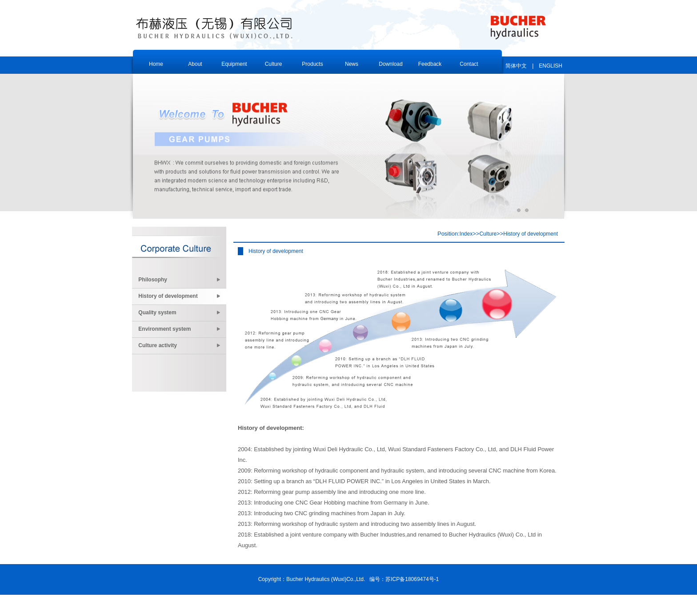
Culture (488, 234)
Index (466, 234)
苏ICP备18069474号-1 (412, 579)
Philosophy (179, 279)
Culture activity (179, 345)
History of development (179, 296)
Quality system (179, 312)
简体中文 (516, 66)
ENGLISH (550, 66)
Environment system (179, 329)
